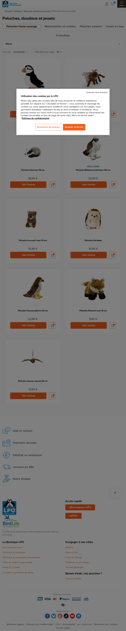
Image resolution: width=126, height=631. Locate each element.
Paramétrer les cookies (48, 127)
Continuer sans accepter (97, 92)
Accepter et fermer (74, 127)
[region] (63, 111)
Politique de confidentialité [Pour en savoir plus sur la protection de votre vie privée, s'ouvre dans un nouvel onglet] (35, 118)
